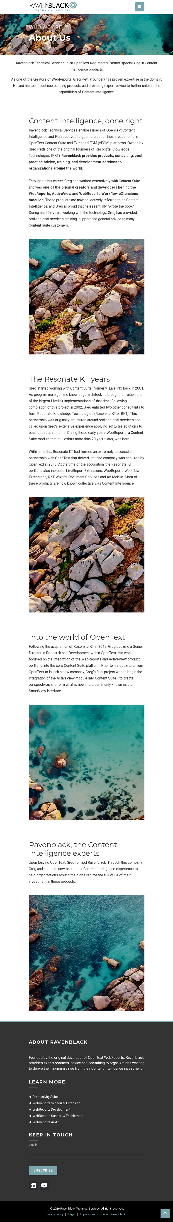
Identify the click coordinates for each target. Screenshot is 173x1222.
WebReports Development (49, 1109)
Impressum (87, 1214)
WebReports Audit (44, 1122)
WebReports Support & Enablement (56, 1116)
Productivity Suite (43, 1097)
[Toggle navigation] (139, 6)
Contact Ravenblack (112, 1214)
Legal (71, 1214)
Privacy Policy (54, 1214)
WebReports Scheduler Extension (54, 1103)
